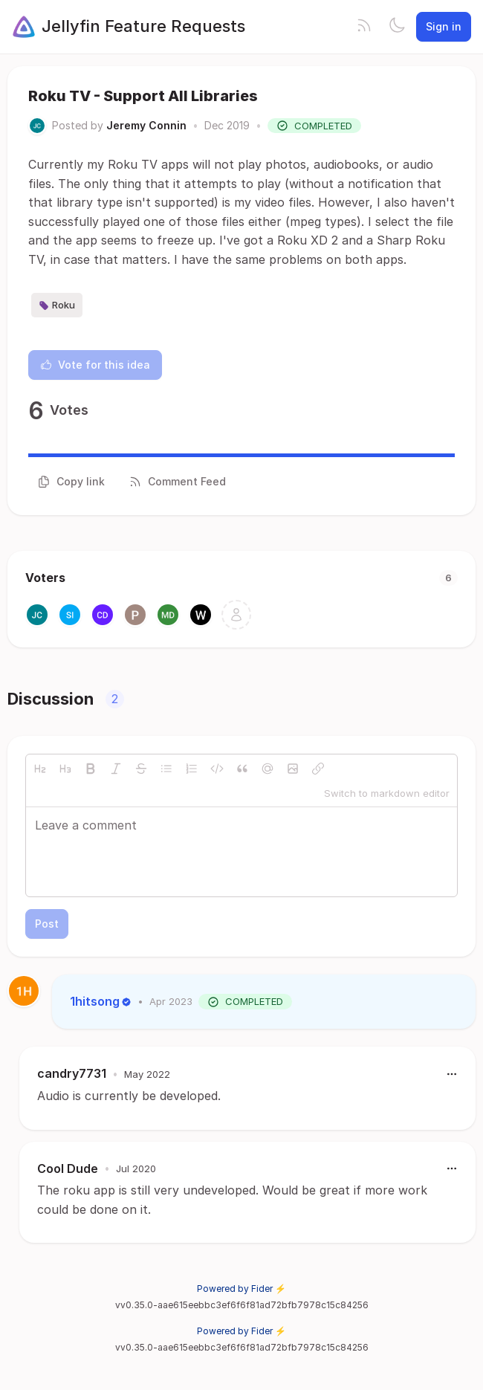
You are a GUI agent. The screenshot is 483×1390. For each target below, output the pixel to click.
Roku (57, 305)
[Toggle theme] (396, 27)
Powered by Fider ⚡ (241, 1288)
